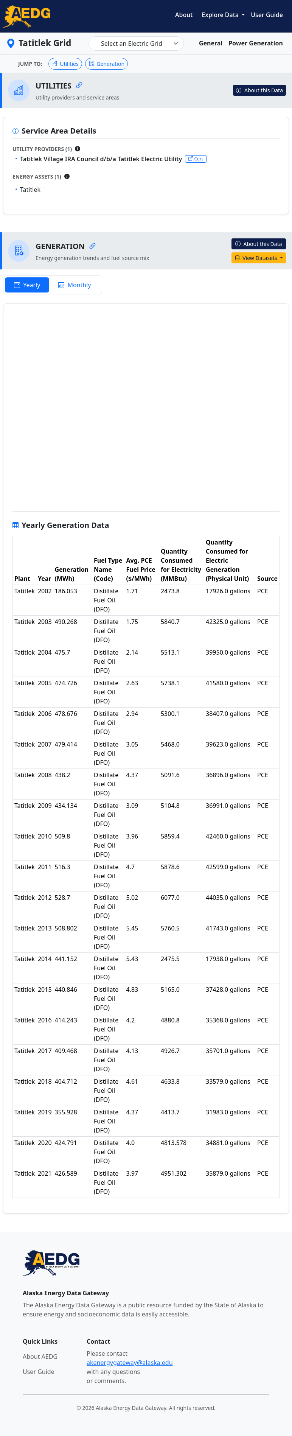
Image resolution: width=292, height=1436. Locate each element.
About (184, 15)
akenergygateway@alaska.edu (130, 1362)
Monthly (74, 285)
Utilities (65, 63)
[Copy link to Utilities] (79, 86)
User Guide (267, 15)
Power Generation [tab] (255, 43)
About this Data (259, 90)
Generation (106, 63)
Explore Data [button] (221, 15)
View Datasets (257, 257)
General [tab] (210, 43)
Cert (195, 159)
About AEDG (40, 1356)
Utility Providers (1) (42, 148)
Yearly (27, 285)
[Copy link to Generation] (92, 246)
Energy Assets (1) (36, 176)
